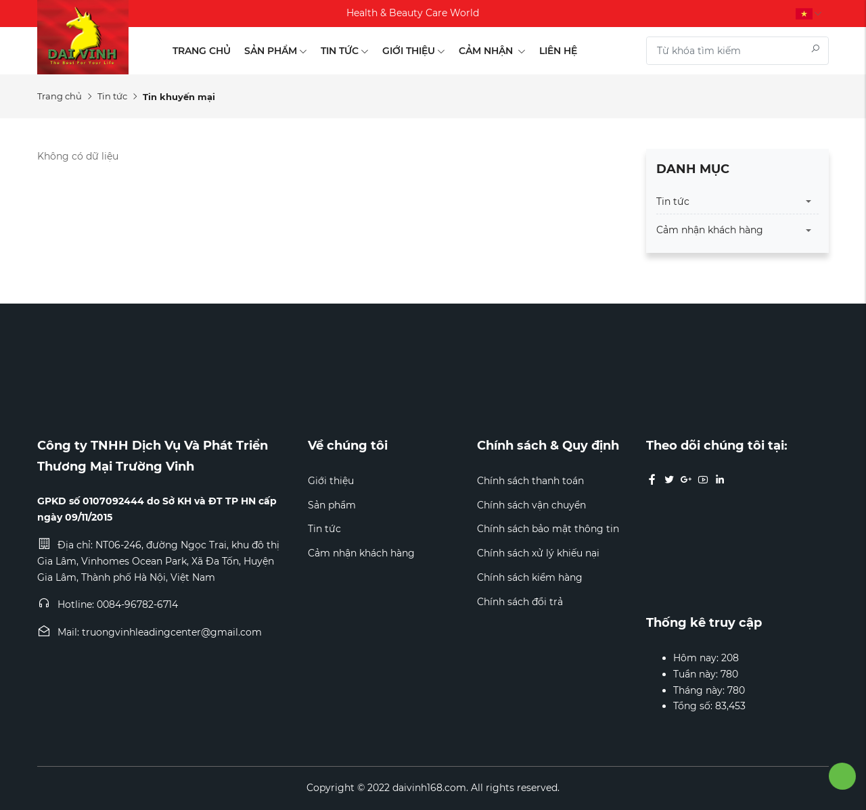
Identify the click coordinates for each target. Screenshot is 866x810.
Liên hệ (558, 51)
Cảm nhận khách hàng (709, 230)
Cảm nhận (492, 51)
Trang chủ (202, 51)
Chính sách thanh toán (530, 481)
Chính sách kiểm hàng (530, 577)
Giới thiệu (413, 51)
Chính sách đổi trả (520, 602)
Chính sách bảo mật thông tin (548, 529)
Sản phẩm (275, 51)
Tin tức (345, 51)
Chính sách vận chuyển (531, 505)
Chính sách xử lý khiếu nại (538, 553)
